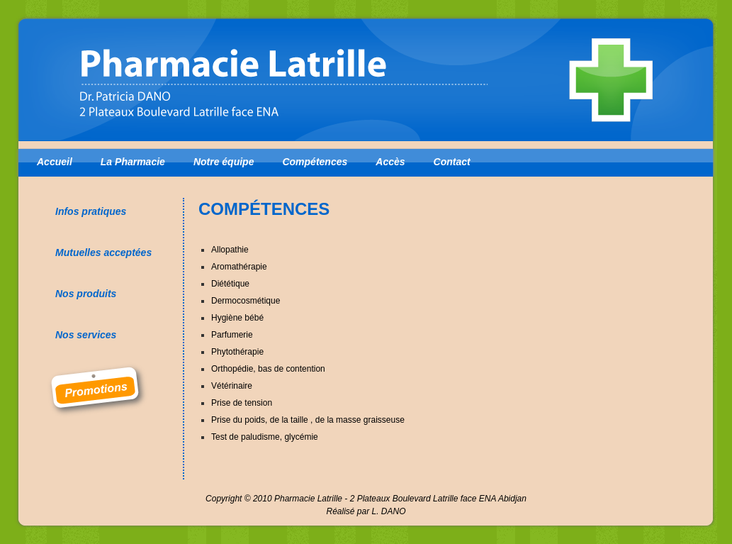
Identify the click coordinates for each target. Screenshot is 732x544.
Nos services (85, 334)
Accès (390, 161)
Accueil (54, 161)
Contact (452, 161)
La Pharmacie (133, 161)
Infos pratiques (90, 211)
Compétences (314, 161)
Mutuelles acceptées (103, 252)
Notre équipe (223, 161)
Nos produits (85, 293)
